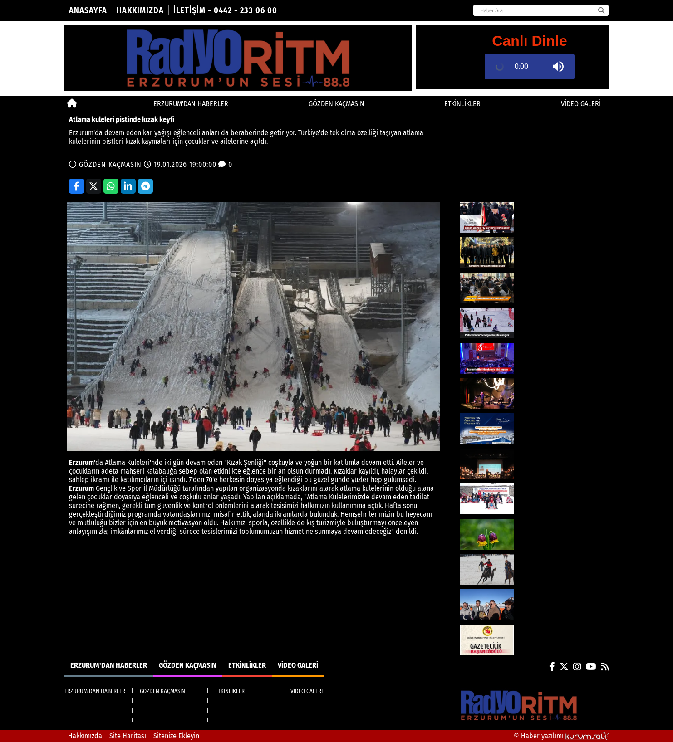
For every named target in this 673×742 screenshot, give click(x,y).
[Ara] (601, 10)
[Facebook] (552, 667)
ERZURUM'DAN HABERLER (190, 103)
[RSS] (605, 667)
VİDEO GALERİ (581, 103)
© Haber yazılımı (561, 736)
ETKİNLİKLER (462, 103)
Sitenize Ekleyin (176, 736)
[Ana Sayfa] (71, 104)
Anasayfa (88, 10)
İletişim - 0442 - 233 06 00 (225, 10)
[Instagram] (577, 667)
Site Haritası (127, 736)
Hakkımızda (140, 10)
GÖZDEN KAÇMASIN (336, 103)
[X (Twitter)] (564, 667)
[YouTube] (591, 667)
